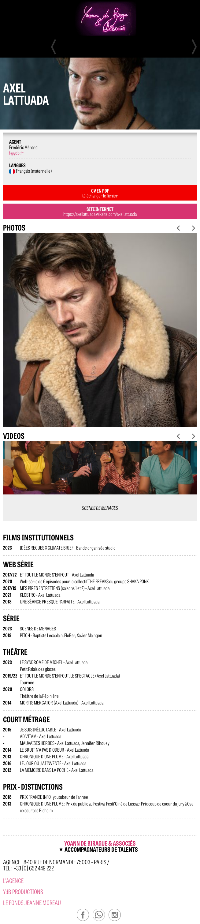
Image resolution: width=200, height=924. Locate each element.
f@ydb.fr (16, 152)
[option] (100, 330)
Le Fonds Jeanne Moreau (32, 902)
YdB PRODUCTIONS (23, 891)
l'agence (13, 880)
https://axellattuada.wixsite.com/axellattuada (100, 213)
